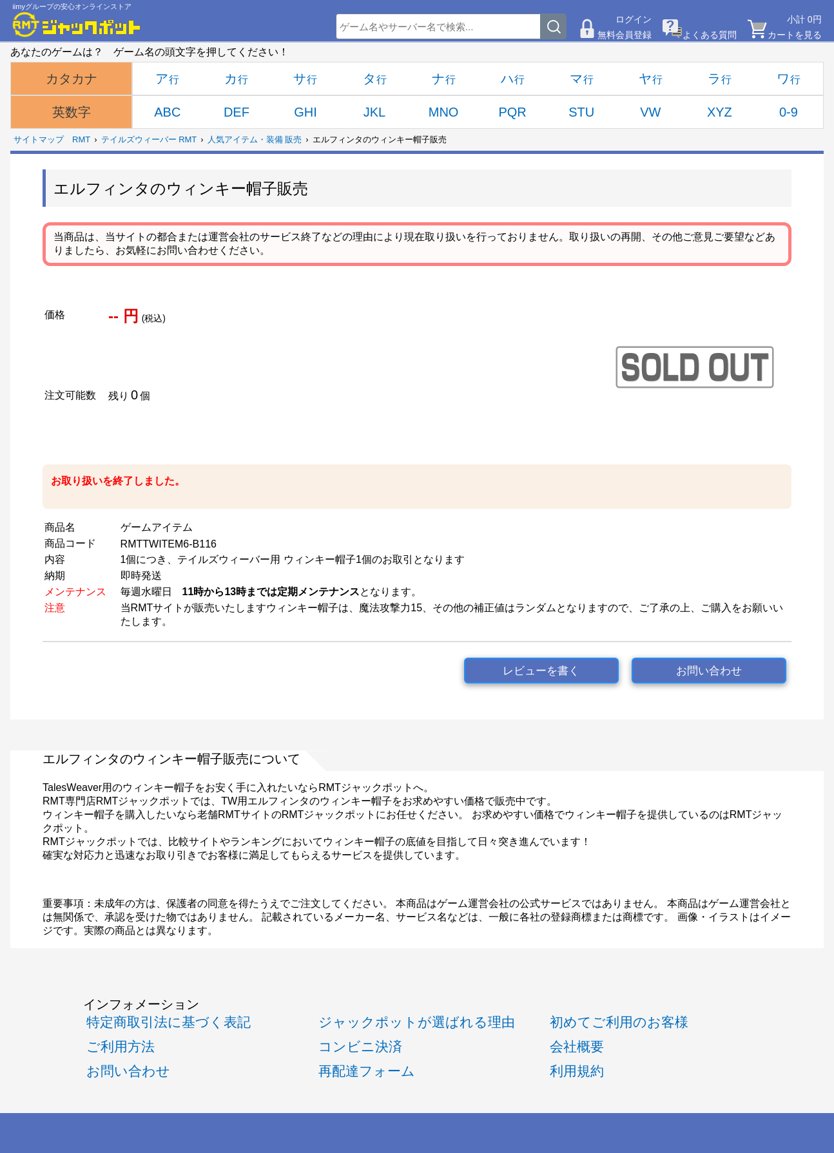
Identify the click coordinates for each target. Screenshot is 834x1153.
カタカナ (71, 78)
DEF (236, 112)
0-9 (788, 112)
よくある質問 (710, 34)
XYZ (719, 112)
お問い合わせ (709, 671)
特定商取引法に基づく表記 (168, 1022)
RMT (81, 139)
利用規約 (577, 1070)
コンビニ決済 (360, 1046)
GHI (305, 112)
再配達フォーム (366, 1070)
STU (581, 112)
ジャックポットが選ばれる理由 (416, 1022)
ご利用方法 (120, 1046)
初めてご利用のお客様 (619, 1022)
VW (650, 112)
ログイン (634, 19)
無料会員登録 (624, 34)
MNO (444, 112)
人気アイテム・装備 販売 (255, 139)
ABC (167, 112)
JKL (374, 112)
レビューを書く (541, 671)
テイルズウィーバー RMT (149, 139)
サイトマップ (39, 139)
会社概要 (577, 1046)
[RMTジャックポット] (76, 24)
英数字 (71, 112)
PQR (512, 112)
